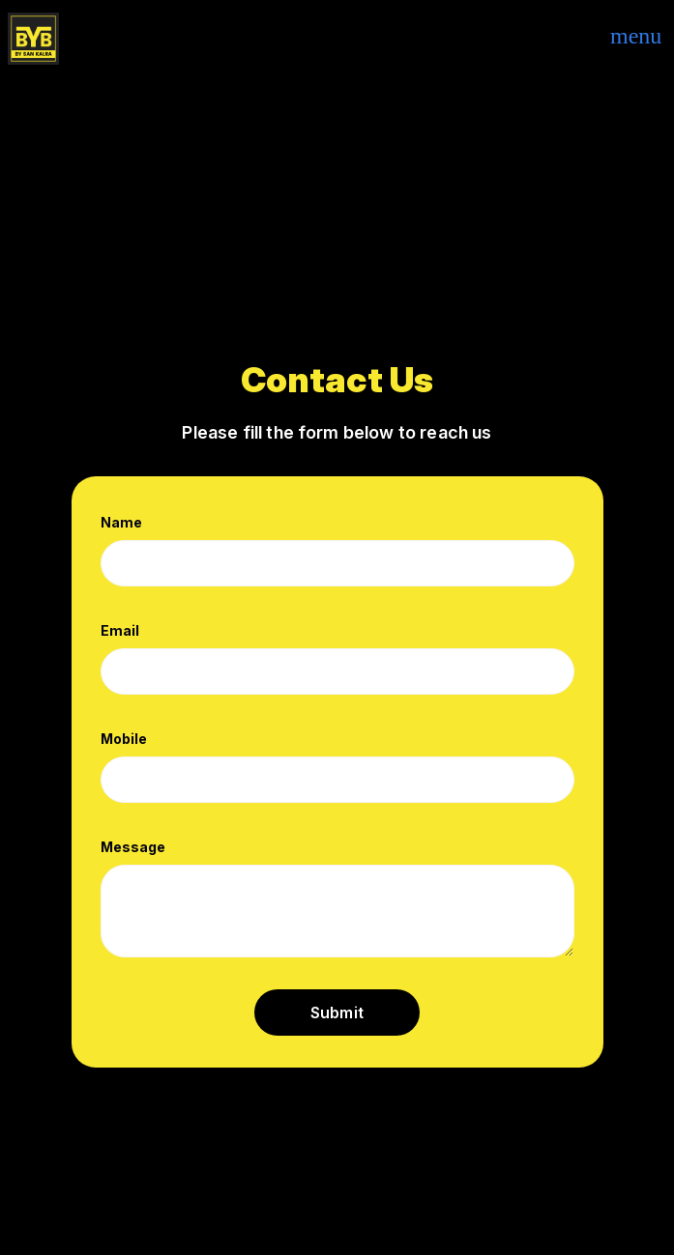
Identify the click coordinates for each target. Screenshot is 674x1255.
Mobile (124, 738)
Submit (337, 1012)
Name (121, 522)
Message (133, 847)
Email (120, 630)
